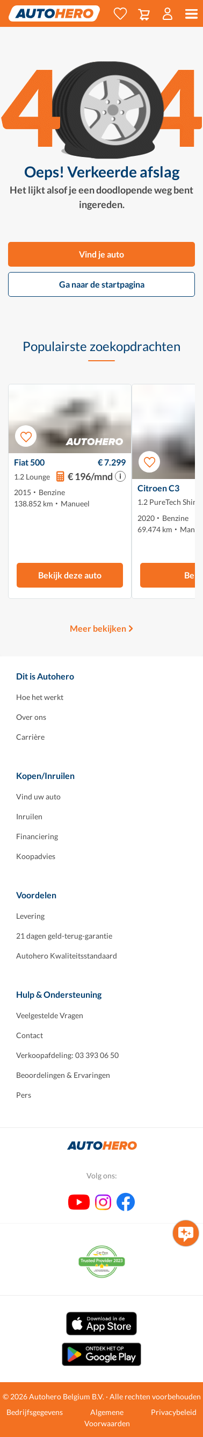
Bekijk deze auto (70, 575)
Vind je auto (101, 254)
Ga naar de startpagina (101, 284)
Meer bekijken (98, 628)
